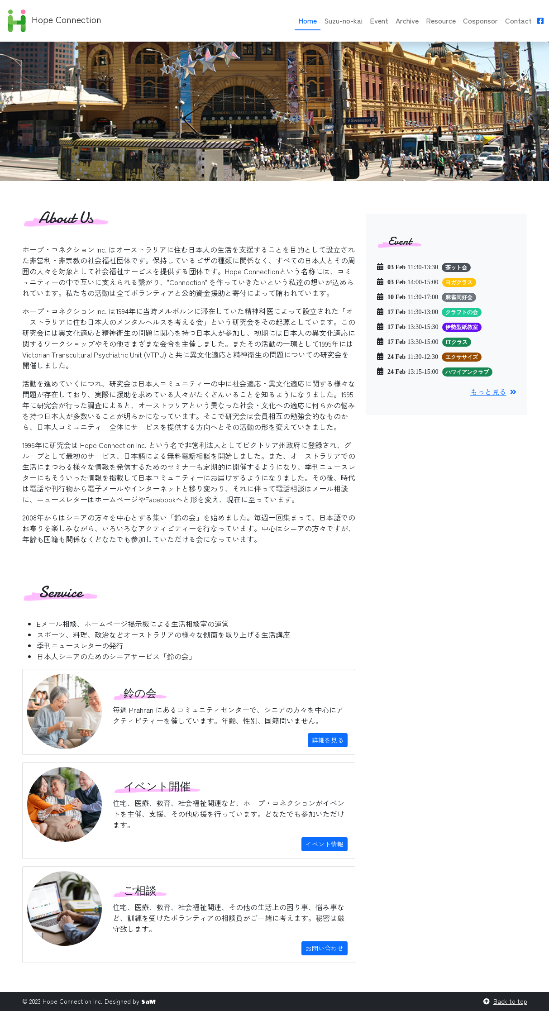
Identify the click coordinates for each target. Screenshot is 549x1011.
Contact (518, 20)
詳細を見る (328, 739)
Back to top (510, 1001)
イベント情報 (325, 844)
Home (307, 20)
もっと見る (493, 391)
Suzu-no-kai (343, 20)
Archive (407, 20)
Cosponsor (480, 20)
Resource (441, 20)
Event (379, 20)
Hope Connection (53, 21)
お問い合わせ (325, 948)
